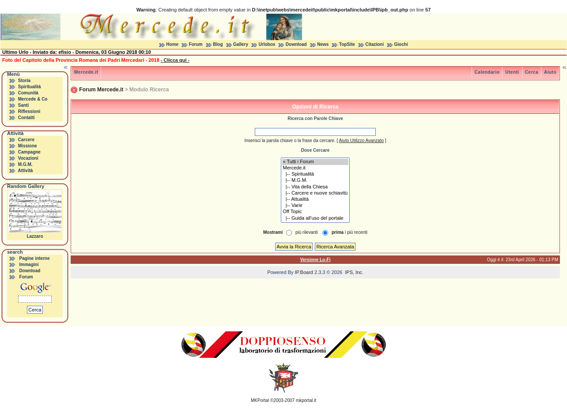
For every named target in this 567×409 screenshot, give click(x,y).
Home (172, 44)
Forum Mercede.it (101, 89)
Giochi (401, 44)
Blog (218, 44)
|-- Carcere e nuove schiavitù (315, 193)
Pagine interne (34, 258)
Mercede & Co (33, 99)
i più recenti (349, 232)
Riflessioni (29, 111)
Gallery (240, 44)
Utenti (512, 72)
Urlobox (267, 44)
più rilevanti (306, 232)
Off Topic (315, 212)
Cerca (531, 72)
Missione (27, 145)
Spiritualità (29, 86)
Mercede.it (86, 72)
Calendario (487, 72)
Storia (24, 80)
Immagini (29, 264)
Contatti (26, 117)
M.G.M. (25, 164)
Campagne (29, 152)
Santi (23, 105)
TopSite (347, 44)
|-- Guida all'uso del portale (315, 218)
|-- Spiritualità (315, 174)
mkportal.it (306, 400)
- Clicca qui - (175, 60)
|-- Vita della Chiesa (315, 187)
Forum (196, 44)
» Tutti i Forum (315, 162)
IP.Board (304, 272)
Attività (25, 170)
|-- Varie (315, 206)
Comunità (28, 92)
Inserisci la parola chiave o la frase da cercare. (289, 140)
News (323, 44)
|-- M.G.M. (315, 180)
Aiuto (550, 72)
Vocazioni (28, 158)
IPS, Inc (353, 272)
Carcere (26, 139)
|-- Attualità (315, 199)
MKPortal (260, 400)
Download (296, 44)
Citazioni (374, 44)
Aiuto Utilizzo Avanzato (361, 140)
